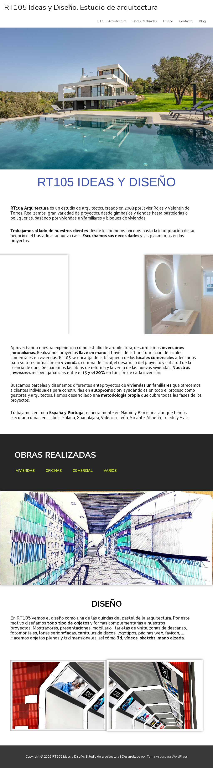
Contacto (186, 21)
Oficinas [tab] (54, 470)
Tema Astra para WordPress (167, 757)
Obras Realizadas (145, 21)
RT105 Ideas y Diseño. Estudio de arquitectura (81, 7)
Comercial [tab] (83, 470)
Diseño (168, 21)
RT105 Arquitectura (111, 21)
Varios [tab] (110, 470)
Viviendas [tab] (25, 470)
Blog (202, 21)
